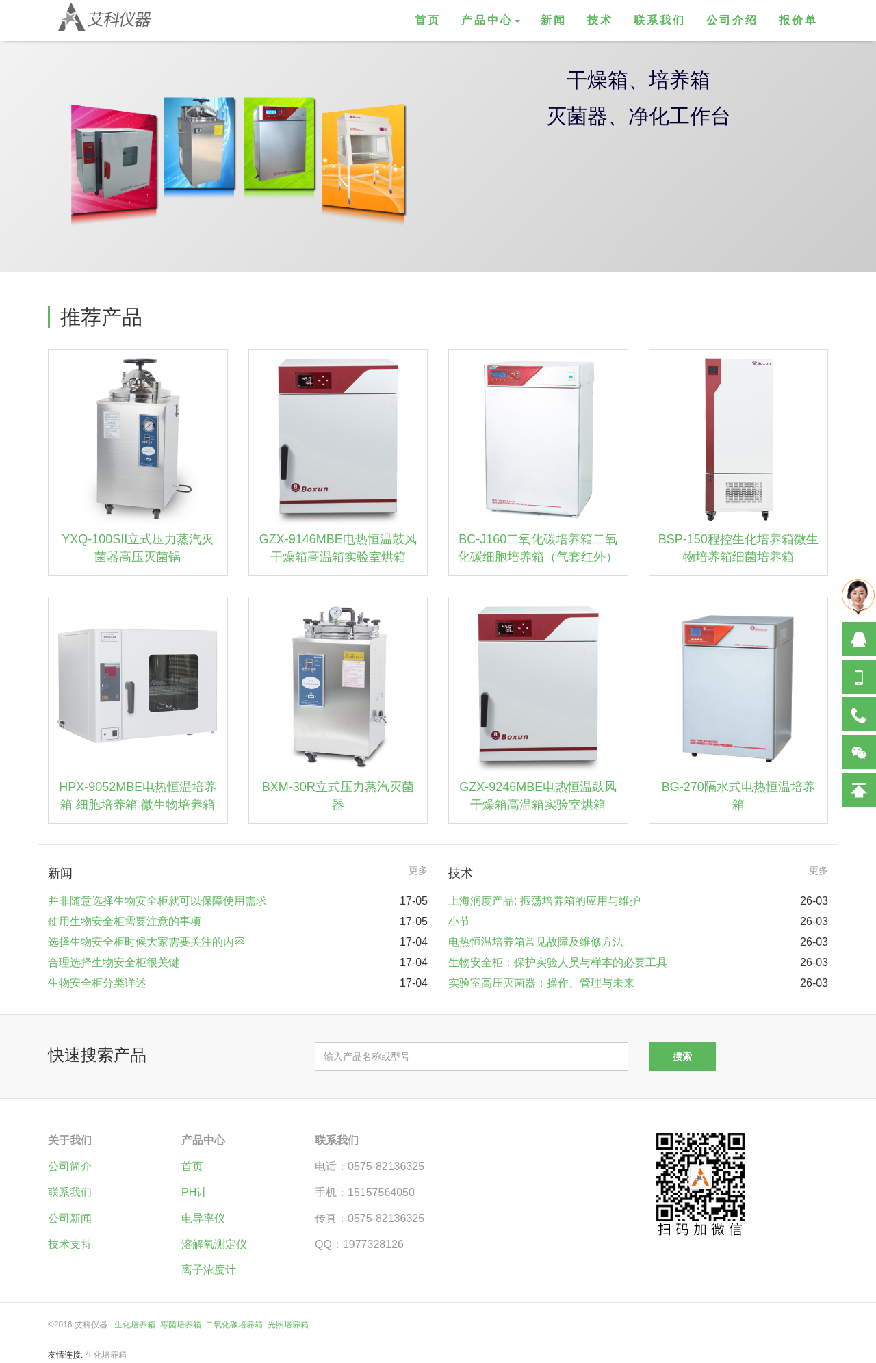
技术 (600, 20)
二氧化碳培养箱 (234, 1324)
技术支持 (70, 1244)
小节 (459, 921)
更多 (418, 870)
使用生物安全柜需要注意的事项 (124, 921)
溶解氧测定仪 (214, 1244)
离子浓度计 (208, 1269)
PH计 (194, 1192)
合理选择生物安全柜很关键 (113, 962)
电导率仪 (203, 1218)
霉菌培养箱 (180, 1324)
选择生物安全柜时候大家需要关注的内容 (146, 942)
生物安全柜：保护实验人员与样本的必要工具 (557, 962)
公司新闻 (70, 1218)
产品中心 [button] (490, 20)
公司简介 (70, 1166)
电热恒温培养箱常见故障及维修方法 (535, 942)
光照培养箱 (288, 1324)
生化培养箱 (134, 1324)
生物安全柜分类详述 (97, 983)
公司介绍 (732, 20)
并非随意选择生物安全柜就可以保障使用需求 (157, 901)
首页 (428, 20)
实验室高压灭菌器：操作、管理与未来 (541, 983)
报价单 (798, 20)
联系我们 (660, 20)
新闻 (554, 20)
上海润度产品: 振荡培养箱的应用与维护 (544, 901)
